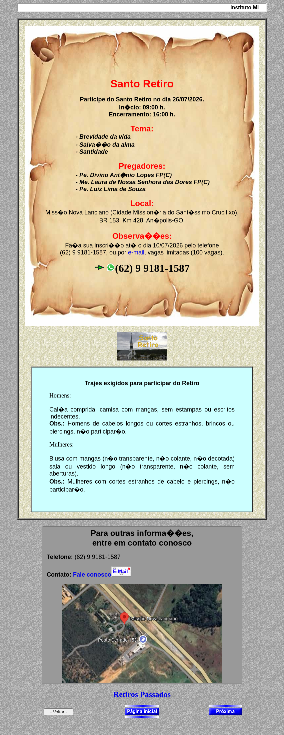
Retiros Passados (142, 694)
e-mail (136, 252)
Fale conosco (92, 574)
